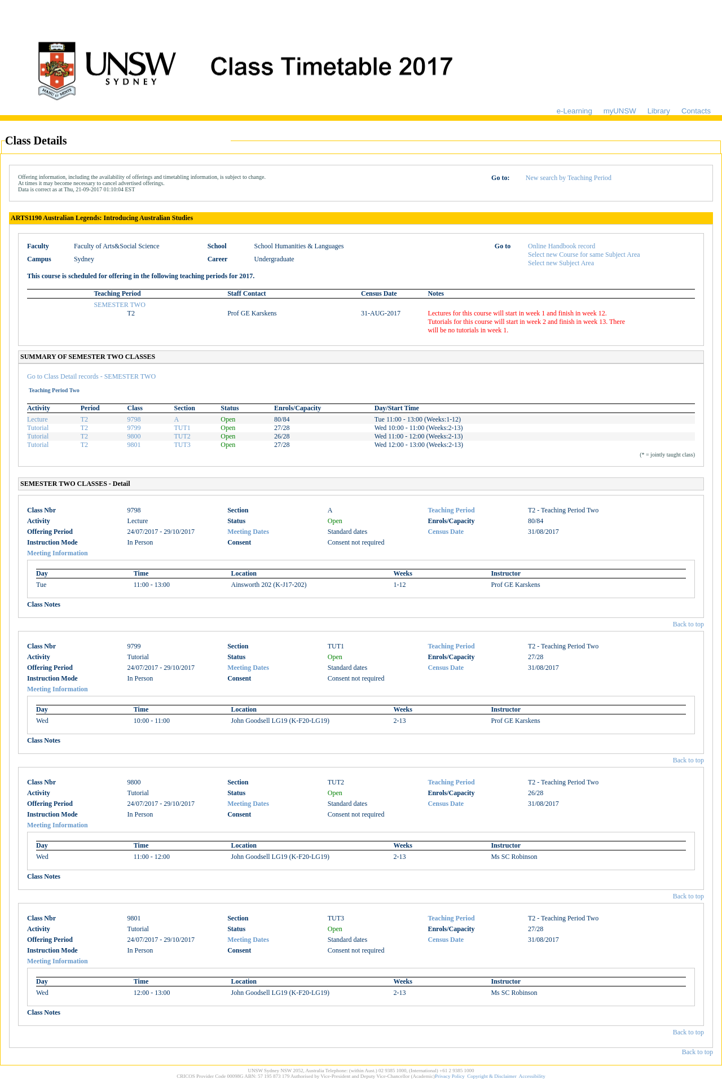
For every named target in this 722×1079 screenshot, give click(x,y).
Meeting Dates (248, 532)
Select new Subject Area (561, 263)
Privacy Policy (450, 1076)
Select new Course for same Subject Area (584, 254)
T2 (84, 419)
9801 (134, 445)
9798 (134, 419)
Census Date (446, 532)
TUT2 (182, 436)
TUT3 (182, 445)
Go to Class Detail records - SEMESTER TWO (91, 376)
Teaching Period (451, 510)
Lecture (37, 419)
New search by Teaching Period (568, 178)
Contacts (696, 111)
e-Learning (574, 111)
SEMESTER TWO (119, 305)
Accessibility (532, 1076)
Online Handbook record (561, 246)
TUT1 (182, 428)
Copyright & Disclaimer (492, 1076)
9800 (134, 436)
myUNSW (620, 111)
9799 (134, 428)
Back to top (688, 624)
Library (659, 111)
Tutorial (38, 428)
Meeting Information (57, 553)
